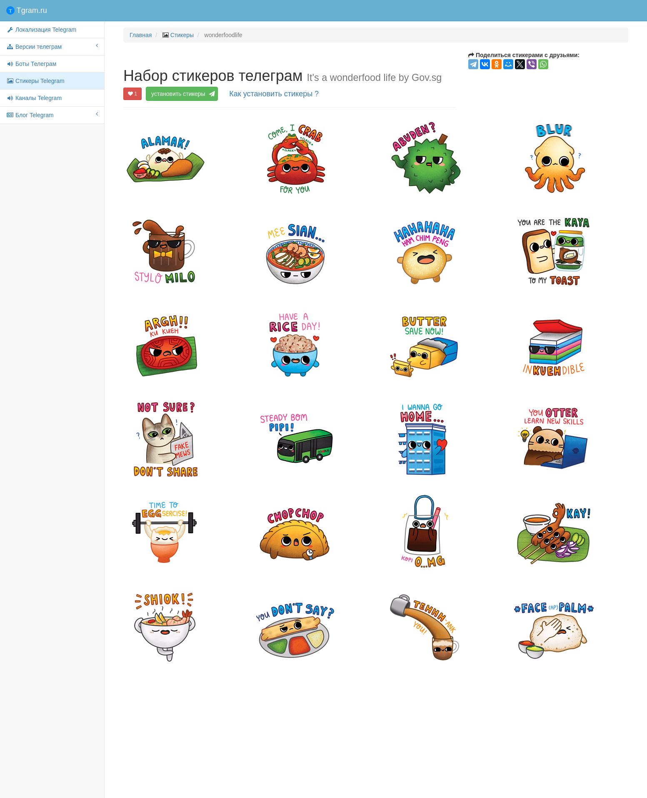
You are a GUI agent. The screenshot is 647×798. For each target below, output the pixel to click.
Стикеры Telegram (35, 81)
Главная (141, 35)
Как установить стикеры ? (274, 94)
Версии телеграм (52, 46)
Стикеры (182, 35)
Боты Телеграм (31, 63)
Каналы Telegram (34, 98)
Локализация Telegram (41, 29)
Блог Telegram (52, 114)
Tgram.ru (26, 10)
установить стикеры (181, 93)
